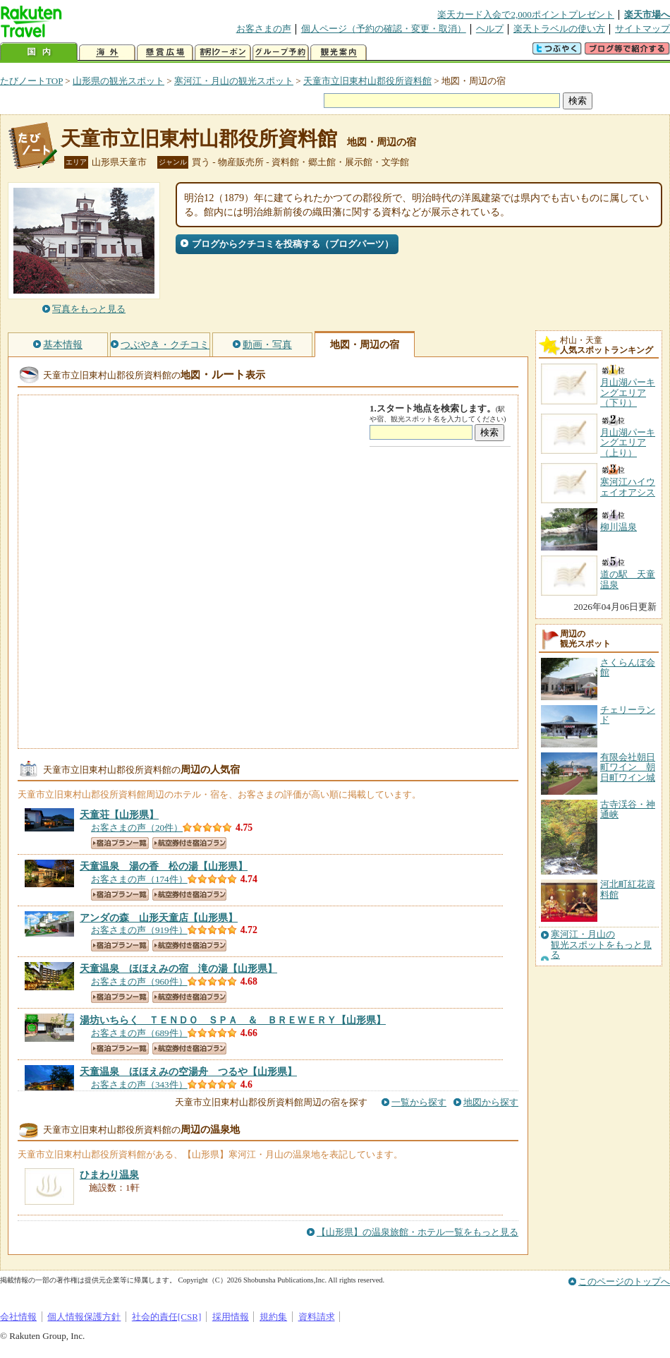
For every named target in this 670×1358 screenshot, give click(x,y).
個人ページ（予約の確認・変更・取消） (383, 28)
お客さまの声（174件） (139, 879)
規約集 (273, 1316)
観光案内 (338, 52)
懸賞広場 (165, 52)
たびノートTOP (31, 81)
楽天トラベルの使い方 (559, 28)
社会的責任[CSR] (167, 1316)
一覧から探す (418, 1102)
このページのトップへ (624, 1281)
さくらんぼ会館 (627, 667)
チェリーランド (627, 714)
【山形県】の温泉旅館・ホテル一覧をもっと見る (417, 1232)
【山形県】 (119, 814)
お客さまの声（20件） (137, 827)
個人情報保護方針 (84, 1316)
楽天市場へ (647, 14)
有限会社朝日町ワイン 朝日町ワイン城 (627, 767)
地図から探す (490, 1102)
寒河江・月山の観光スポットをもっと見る (601, 945)
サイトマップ (642, 28)
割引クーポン (223, 52)
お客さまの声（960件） (139, 981)
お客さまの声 (263, 28)
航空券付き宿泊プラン (189, 843)
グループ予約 (280, 52)
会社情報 (18, 1316)
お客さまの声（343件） (139, 1084)
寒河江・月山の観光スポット (233, 81)
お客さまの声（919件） (139, 930)
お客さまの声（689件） (139, 1033)
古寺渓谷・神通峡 (627, 809)
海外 (107, 52)
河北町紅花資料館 (627, 889)
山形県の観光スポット (118, 81)
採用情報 (230, 1316)
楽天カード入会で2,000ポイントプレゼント (525, 14)
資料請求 (316, 1316)
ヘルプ (490, 28)
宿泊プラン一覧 (120, 843)
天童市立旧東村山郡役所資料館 (367, 81)
